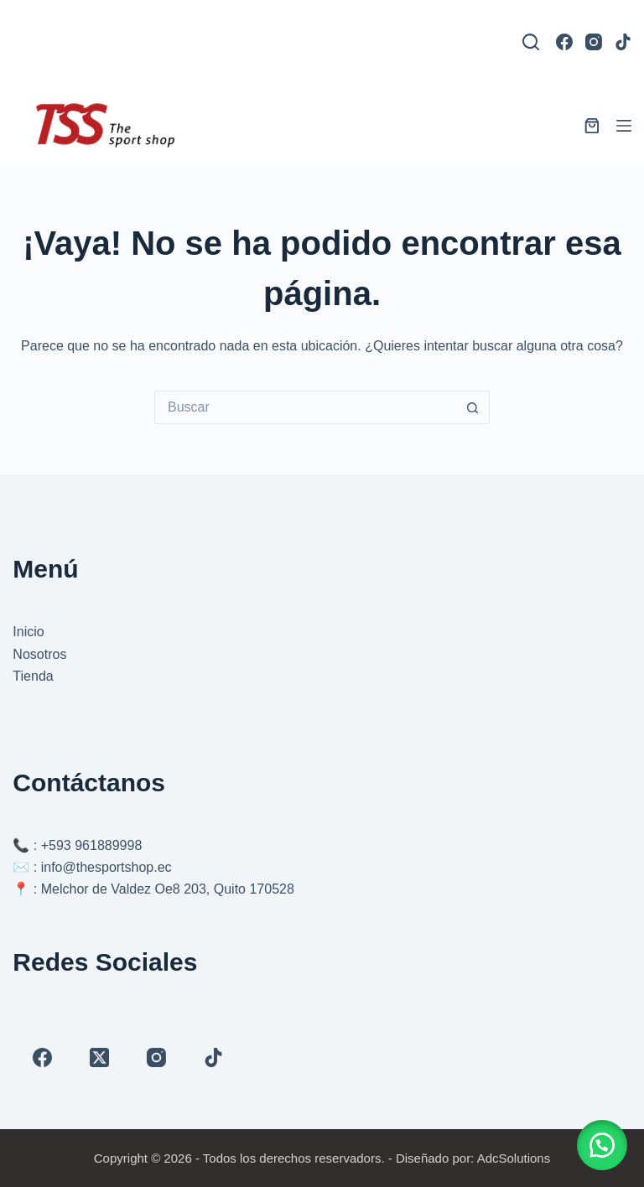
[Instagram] (593, 42)
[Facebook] (564, 42)
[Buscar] (530, 42)
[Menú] (623, 125)
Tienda (33, 676)
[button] (602, 1145)
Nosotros (39, 654)
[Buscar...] (305, 407)
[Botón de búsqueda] (473, 407)
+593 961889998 (92, 845)
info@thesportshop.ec (106, 867)
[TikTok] (623, 42)
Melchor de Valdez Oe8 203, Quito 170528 (167, 889)
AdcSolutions (514, 1158)
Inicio (28, 632)
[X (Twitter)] (99, 1057)
